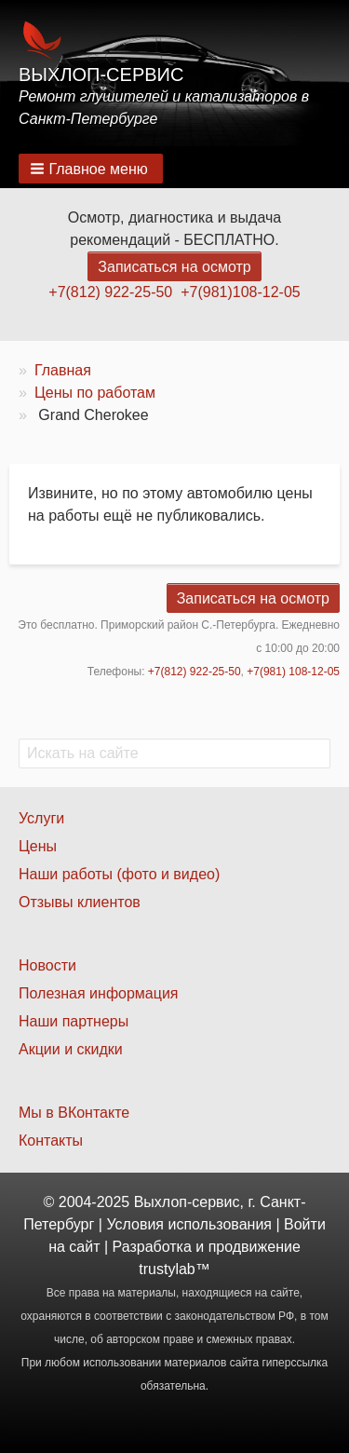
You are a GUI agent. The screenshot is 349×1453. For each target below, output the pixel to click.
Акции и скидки (71, 1049)
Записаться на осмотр (174, 267)
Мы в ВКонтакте (74, 1112)
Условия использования (189, 1224)
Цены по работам (94, 393)
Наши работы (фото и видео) (119, 874)
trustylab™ (174, 1269)
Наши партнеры (73, 1021)
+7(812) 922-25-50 (110, 292)
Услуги (41, 818)
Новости (47, 965)
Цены (38, 846)
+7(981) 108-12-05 (293, 671)
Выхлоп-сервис (101, 74)
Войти (305, 1224)
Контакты (51, 1140)
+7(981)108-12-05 (241, 292)
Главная (62, 370)
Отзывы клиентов (80, 902)
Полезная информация (99, 993)
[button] (91, 168)
